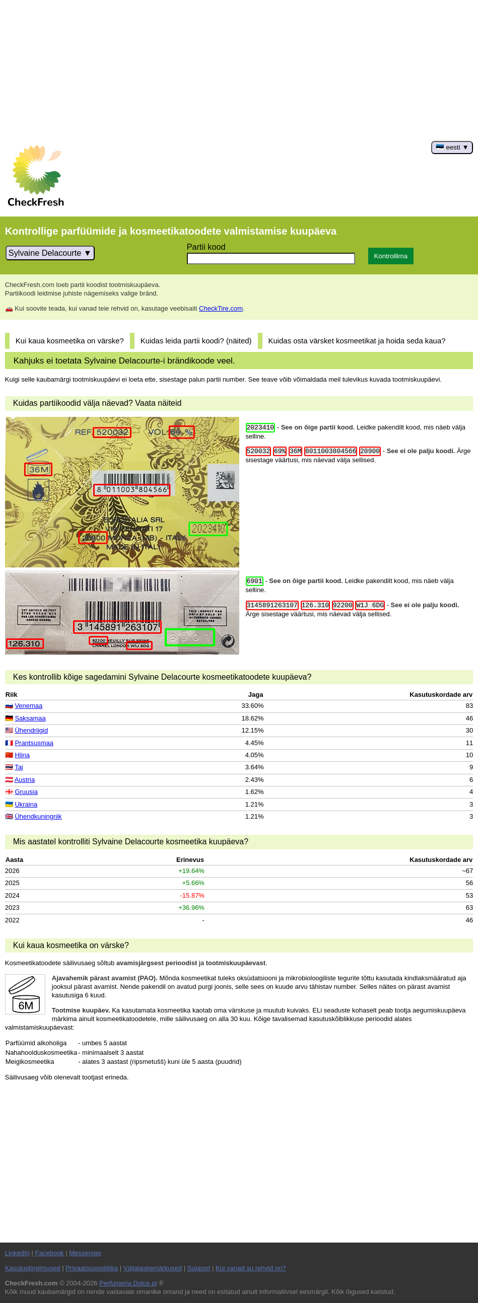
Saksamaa (30, 718)
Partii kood (206, 246)
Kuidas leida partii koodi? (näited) (196, 340)
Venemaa (28, 705)
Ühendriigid (31, 730)
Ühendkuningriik (38, 816)
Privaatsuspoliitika (91, 1268)
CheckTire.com (221, 308)
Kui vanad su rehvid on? (251, 1268)
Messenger (85, 1253)
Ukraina (26, 804)
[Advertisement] (239, 70)
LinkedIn (17, 1253)
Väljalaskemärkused (152, 1268)
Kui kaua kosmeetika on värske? (70, 340)
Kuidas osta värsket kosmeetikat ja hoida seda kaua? (356, 340)
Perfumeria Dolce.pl (128, 1283)
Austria (25, 779)
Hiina (22, 755)
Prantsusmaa (34, 743)
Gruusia (26, 791)
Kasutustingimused (32, 1268)
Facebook (49, 1253)
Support (199, 1268)
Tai (19, 767)
